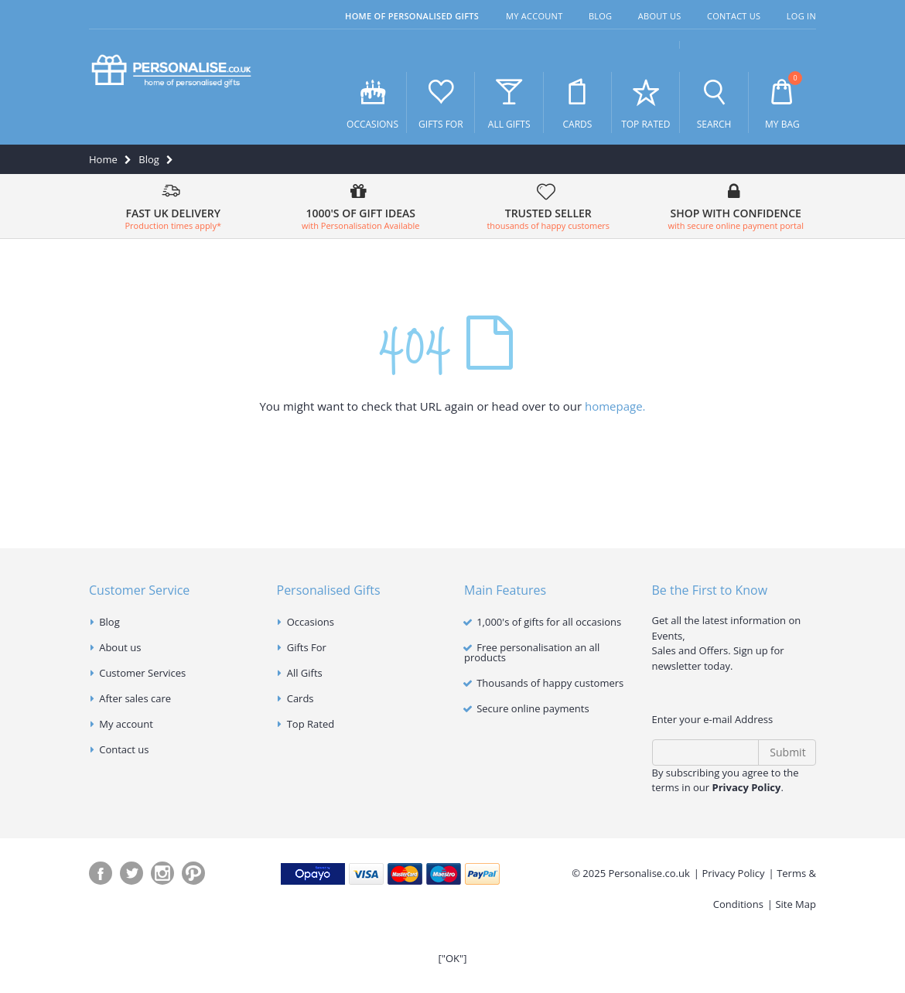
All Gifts (509, 103)
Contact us (124, 749)
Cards (577, 103)
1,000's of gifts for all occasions (548, 622)
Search (714, 103)
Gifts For (440, 103)
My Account (534, 16)
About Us (659, 16)
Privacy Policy (733, 873)
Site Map (795, 904)
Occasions (372, 103)
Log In (801, 16)
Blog (601, 16)
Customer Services (142, 673)
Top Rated (645, 103)
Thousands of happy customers (549, 683)
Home (103, 159)
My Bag (782, 101)
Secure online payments (532, 708)
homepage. (615, 406)
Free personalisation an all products (531, 652)
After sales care (135, 698)
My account (126, 724)
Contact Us (733, 16)
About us (120, 647)
